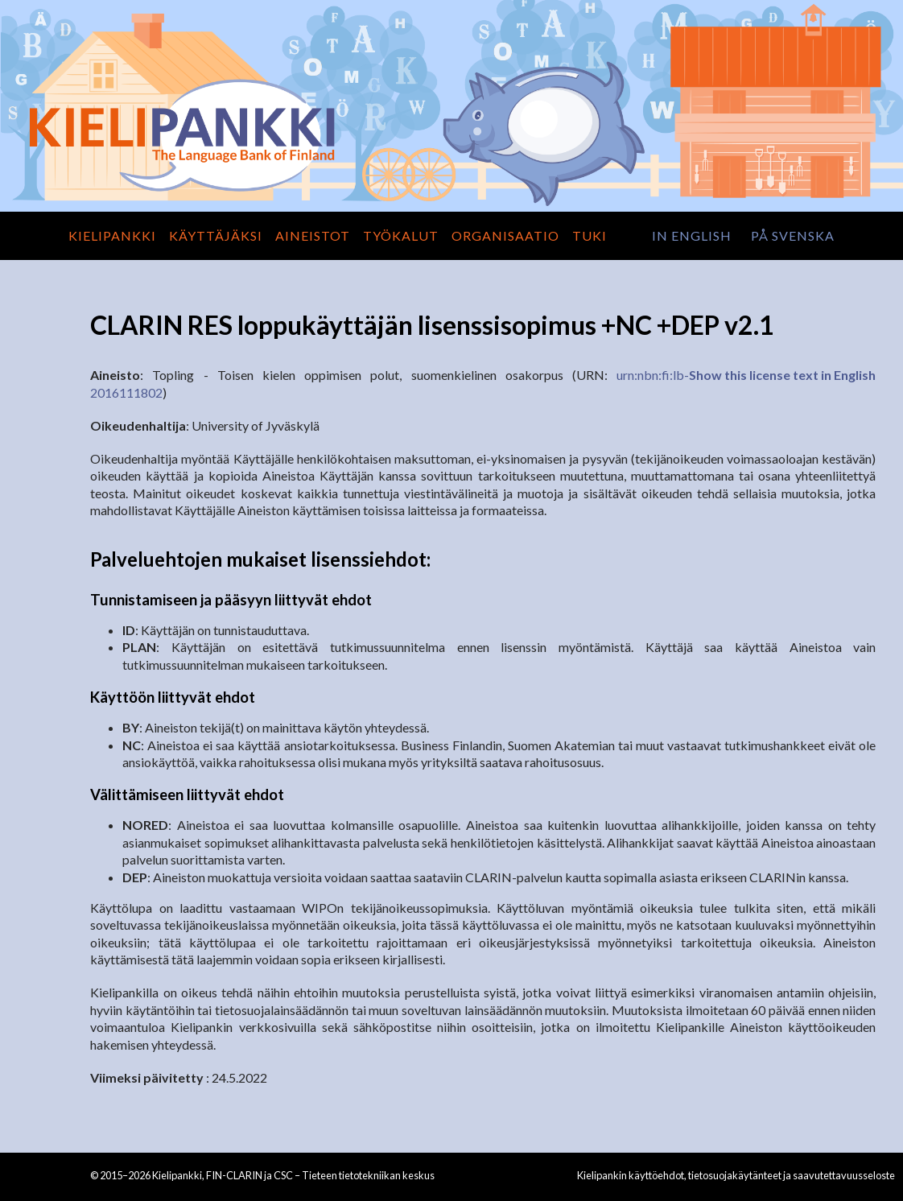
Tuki (589, 235)
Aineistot (312, 235)
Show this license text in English (782, 374)
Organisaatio (505, 235)
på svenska (793, 235)
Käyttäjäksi (215, 235)
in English (692, 235)
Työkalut (401, 235)
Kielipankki (112, 235)
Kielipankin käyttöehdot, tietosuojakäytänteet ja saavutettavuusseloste (736, 1175)
